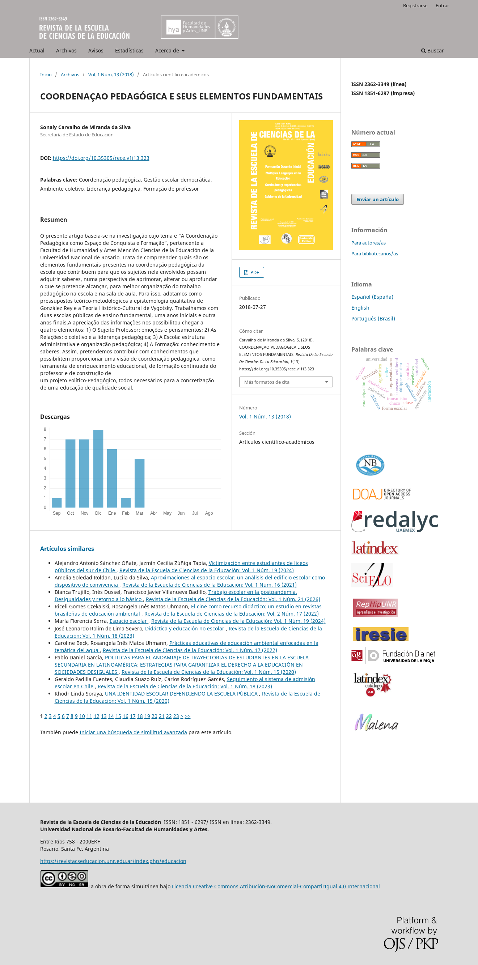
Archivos (66, 50)
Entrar (442, 5)
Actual (37, 50)
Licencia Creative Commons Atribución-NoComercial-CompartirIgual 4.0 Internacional (276, 886)
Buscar (432, 50)
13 (104, 716)
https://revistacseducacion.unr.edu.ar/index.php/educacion (113, 861)
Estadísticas (129, 50)
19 (147, 716)
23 (176, 716)
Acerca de (168, 50)
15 (118, 716)
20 (154, 716)
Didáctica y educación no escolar (185, 628)
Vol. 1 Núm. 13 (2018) (111, 74)
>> (188, 716)
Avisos (95, 50)
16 (125, 716)
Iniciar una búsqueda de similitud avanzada (133, 732)
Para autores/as (368, 242)
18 (140, 716)
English (360, 307)
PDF (254, 272)
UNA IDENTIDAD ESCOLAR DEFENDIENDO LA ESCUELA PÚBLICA (182, 693)
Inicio (46, 74)
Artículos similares (67, 549)
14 (111, 716)
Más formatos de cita (266, 382)
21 (162, 716)
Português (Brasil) (373, 318)
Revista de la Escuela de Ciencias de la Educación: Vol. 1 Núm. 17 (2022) (190, 650)
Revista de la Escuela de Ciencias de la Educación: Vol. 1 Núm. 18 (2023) (185, 686)
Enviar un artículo (377, 199)
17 (133, 716)
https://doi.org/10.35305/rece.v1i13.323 (101, 157)
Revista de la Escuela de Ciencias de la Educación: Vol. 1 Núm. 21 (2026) (233, 599)
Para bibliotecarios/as (374, 253)
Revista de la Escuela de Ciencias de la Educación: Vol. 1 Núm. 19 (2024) (206, 570)
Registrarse (415, 5)
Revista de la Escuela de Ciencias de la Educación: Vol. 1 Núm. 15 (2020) (209, 671)
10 (82, 716)
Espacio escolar (129, 620)
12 (97, 716)
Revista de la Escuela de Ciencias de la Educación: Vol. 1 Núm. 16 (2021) (209, 584)
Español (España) (372, 296)
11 (89, 716)
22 (169, 716)
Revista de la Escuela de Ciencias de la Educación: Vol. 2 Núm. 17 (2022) (231, 613)
